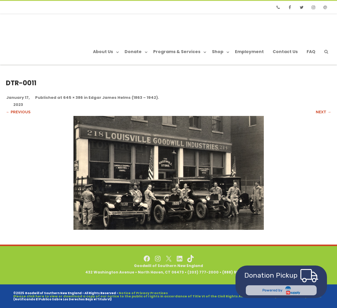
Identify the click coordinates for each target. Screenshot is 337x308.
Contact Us (285, 52)
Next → (323, 112)
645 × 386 (73, 97)
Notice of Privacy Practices (143, 293)
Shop (217, 52)
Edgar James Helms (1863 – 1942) (123, 97)
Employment (249, 52)
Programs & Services (176, 52)
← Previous (18, 112)
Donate (133, 52)
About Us (103, 52)
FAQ (311, 52)
